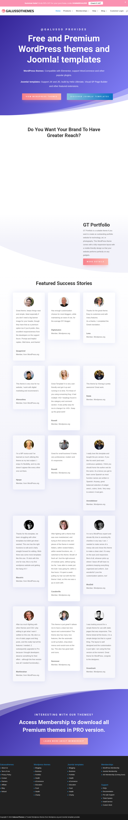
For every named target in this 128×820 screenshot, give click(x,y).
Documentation (108, 791)
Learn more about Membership (64, 741)
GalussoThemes (18, 817)
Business (38, 771)
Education (38, 785)
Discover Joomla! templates (90, 96)
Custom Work (107, 805)
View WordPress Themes (41, 96)
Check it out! (95, 3)
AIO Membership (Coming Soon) (114, 775)
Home (58, 11)
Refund (4, 791)
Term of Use (6, 771)
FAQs (105, 788)
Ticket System (107, 798)
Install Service (107, 801)
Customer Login (117, 11)
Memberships (81, 11)
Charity (37, 795)
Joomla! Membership (110, 771)
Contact (4, 778)
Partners (4, 781)
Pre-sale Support (108, 795)
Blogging (38, 768)
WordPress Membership (111, 768)
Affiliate (4, 785)
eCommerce (39, 781)
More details (95, 262)
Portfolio (38, 775)
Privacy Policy (6, 775)
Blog (103, 11)
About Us (5, 768)
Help (94, 11)
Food (37, 788)
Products (67, 11)
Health (37, 778)
